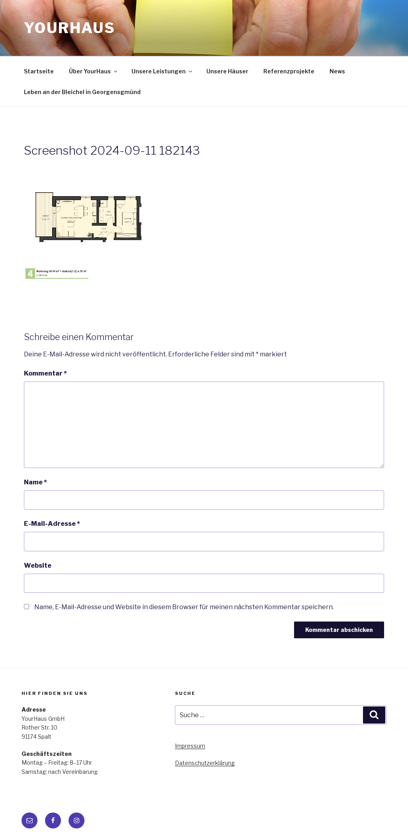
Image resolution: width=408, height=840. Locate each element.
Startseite (39, 71)
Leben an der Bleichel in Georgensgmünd (82, 92)
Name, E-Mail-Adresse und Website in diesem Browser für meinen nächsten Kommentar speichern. (184, 607)
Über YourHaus (93, 71)
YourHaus (70, 28)
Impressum (190, 745)
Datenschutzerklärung (205, 762)
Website (37, 565)
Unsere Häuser (227, 71)
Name (35, 482)
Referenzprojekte (288, 71)
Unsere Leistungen (162, 71)
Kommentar (45, 373)
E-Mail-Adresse (52, 523)
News (337, 71)
